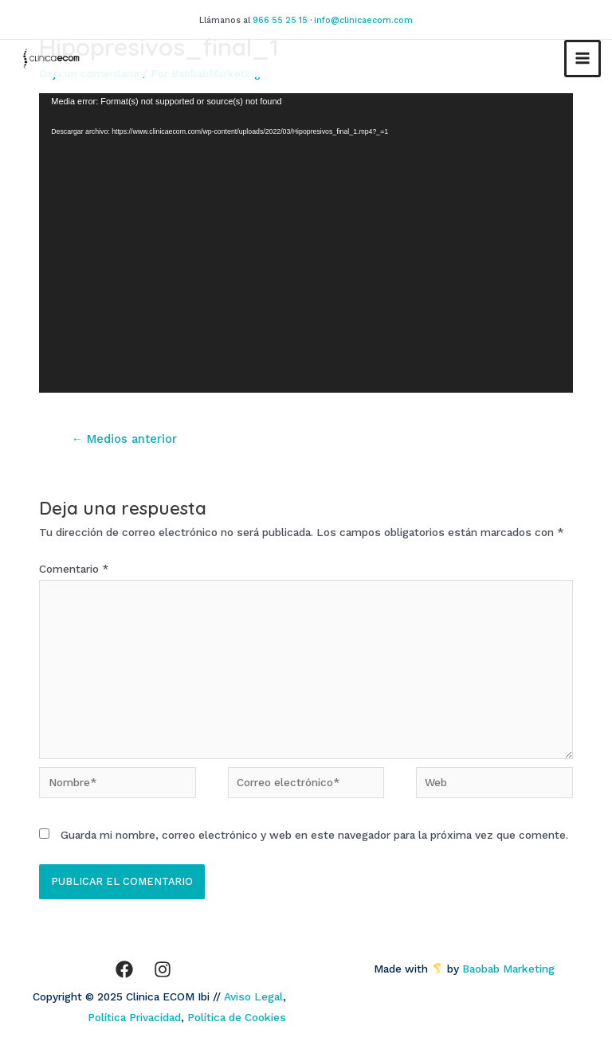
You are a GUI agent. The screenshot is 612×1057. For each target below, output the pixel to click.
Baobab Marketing (513, 968)
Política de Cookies (236, 1017)
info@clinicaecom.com (363, 20)
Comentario (74, 568)
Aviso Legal (253, 996)
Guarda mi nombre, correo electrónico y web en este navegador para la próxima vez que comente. (314, 834)
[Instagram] (162, 969)
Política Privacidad (134, 1017)
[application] (305, 243)
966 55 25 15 (280, 20)
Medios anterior (124, 439)
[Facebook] (124, 969)
